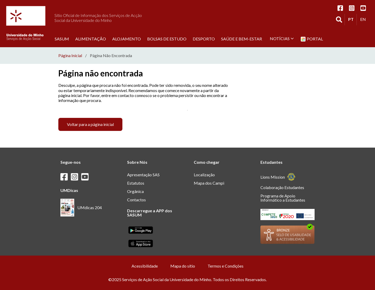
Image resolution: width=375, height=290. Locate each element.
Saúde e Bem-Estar (241, 38)
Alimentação (90, 38)
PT (352, 19)
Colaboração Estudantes (282, 187)
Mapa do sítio (182, 265)
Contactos (136, 199)
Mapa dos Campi (209, 182)
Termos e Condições (225, 265)
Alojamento (126, 38)
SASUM (62, 38)
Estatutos (135, 182)
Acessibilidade (145, 265)
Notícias (282, 38)
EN (364, 19)
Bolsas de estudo (166, 38)
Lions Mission (278, 177)
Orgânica (135, 191)
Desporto (204, 38)
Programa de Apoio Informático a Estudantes (282, 197)
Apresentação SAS (143, 174)
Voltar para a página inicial (90, 124)
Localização (204, 174)
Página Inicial (70, 55)
